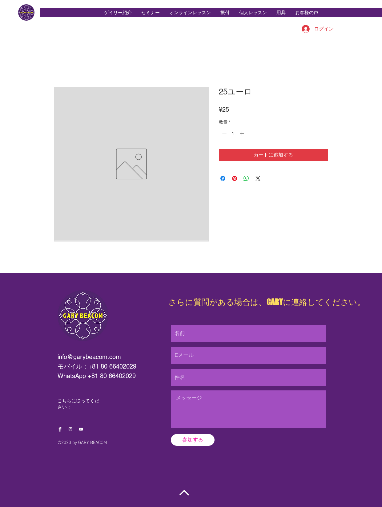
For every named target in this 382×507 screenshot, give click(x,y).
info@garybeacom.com (89, 357)
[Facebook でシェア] (223, 178)
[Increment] (242, 133)
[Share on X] (258, 178)
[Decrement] (223, 133)
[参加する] (193, 440)
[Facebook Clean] (60, 429)
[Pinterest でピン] (234, 178)
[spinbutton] (233, 133)
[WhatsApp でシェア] (246, 178)
